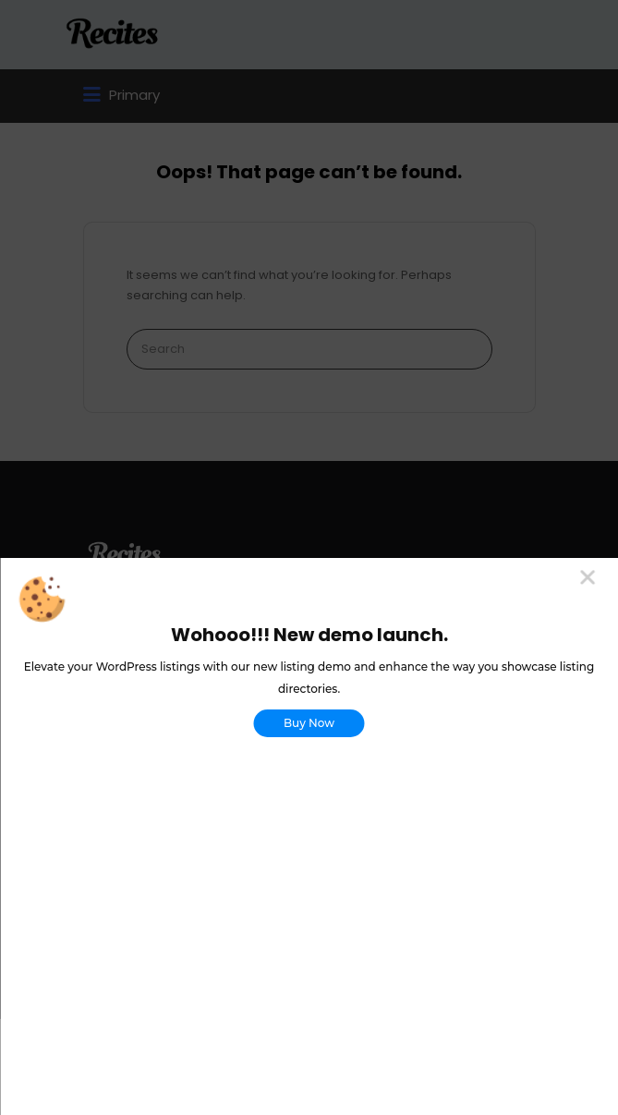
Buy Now (309, 723)
